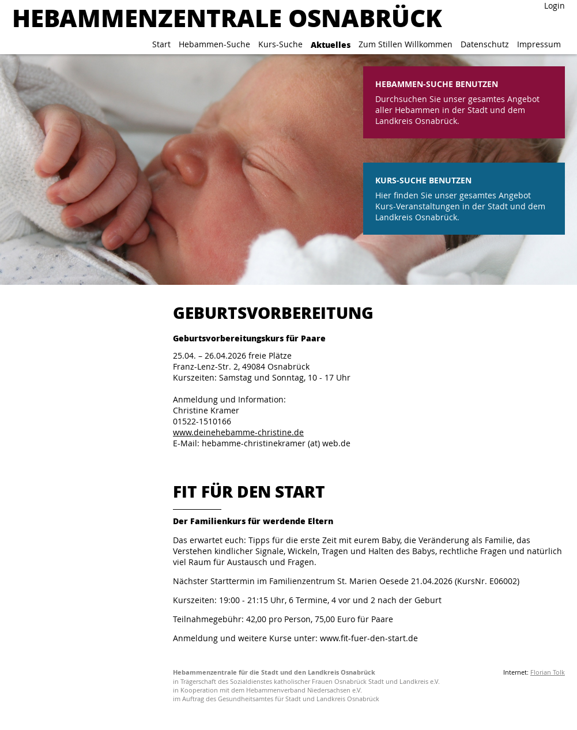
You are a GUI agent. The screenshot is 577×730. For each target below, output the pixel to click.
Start (161, 44)
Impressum (539, 44)
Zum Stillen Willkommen (405, 44)
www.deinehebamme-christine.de (238, 432)
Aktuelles (330, 44)
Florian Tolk (547, 672)
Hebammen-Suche (214, 44)
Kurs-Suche (280, 44)
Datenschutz (485, 44)
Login (554, 5)
